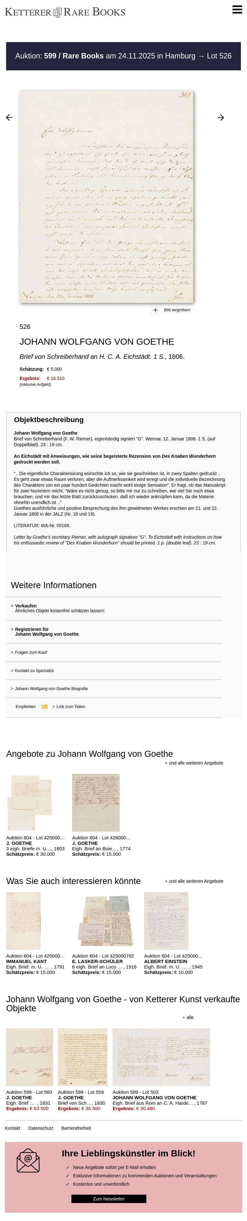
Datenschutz (40, 1128)
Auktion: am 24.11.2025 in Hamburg (106, 56)
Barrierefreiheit (76, 1128)
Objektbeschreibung (49, 420)
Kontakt (12, 1128)
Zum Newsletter (108, 1198)
